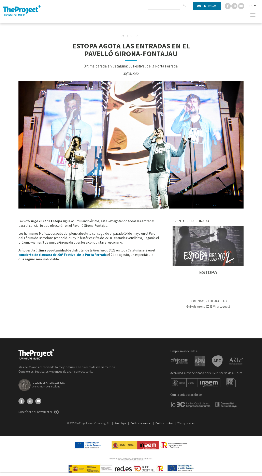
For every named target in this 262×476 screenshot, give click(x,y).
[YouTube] (38, 401)
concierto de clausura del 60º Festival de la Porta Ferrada (62, 254)
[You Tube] (241, 5)
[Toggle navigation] (253, 15)
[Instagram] (234, 5)
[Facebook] (228, 5)
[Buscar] (184, 5)
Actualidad (131, 36)
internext (190, 423)
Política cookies (165, 423)
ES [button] (251, 6)
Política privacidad (141, 423)
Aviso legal (121, 423)
